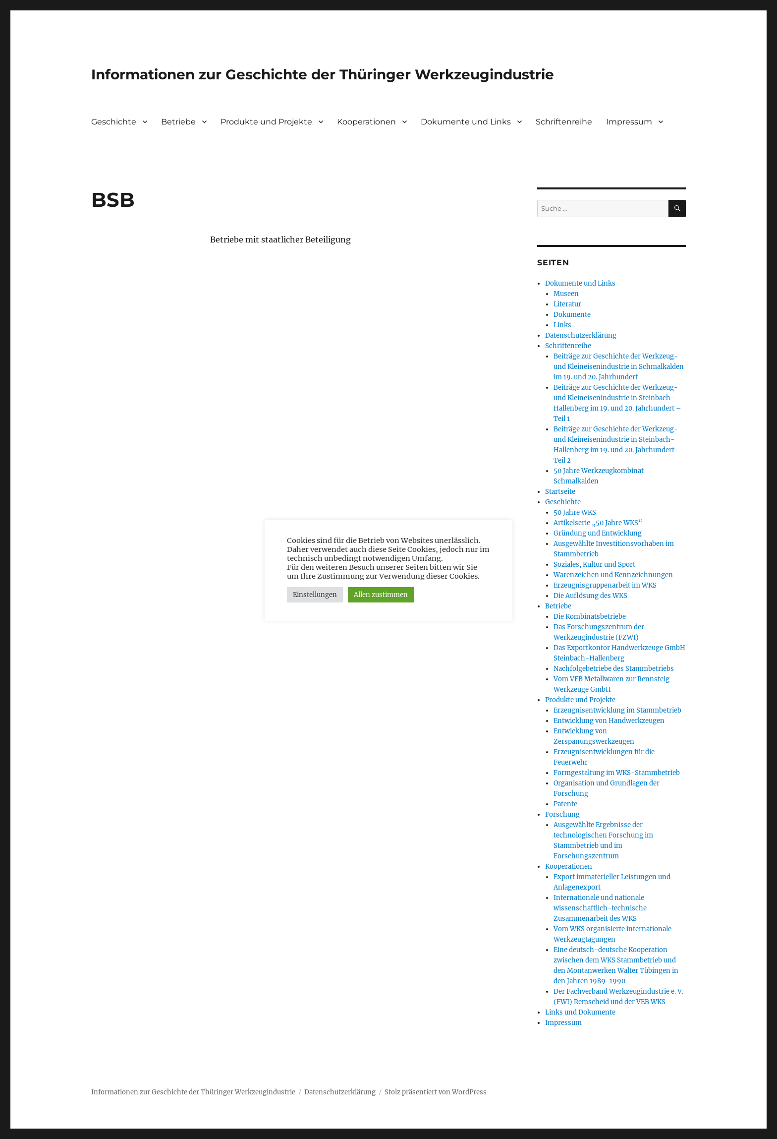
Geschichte (113, 121)
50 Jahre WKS (575, 512)
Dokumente (572, 314)
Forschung (562, 814)
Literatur (567, 304)
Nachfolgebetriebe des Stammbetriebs (614, 668)
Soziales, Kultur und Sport (594, 564)
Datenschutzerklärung (580, 335)
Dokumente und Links (466, 121)
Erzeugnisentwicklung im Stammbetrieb (617, 710)
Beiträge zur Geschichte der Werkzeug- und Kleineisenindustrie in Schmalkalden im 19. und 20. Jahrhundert (619, 366)
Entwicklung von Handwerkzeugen (609, 721)
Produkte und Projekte (266, 121)
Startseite (560, 491)
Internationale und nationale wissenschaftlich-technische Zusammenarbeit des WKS (600, 908)
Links (562, 325)
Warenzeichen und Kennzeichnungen (613, 575)
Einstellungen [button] (315, 595)
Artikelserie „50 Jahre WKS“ (598, 523)
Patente (565, 804)
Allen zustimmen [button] (381, 595)
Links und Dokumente (580, 1012)
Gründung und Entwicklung (598, 533)
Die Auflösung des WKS (590, 596)
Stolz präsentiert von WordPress (436, 1092)
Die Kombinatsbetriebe (590, 616)
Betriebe (178, 121)
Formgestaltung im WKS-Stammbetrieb (617, 773)
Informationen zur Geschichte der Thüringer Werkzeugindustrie (322, 74)
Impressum (629, 121)
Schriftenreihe (564, 121)
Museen (566, 294)
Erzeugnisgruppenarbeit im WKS (605, 585)
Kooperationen (366, 121)
